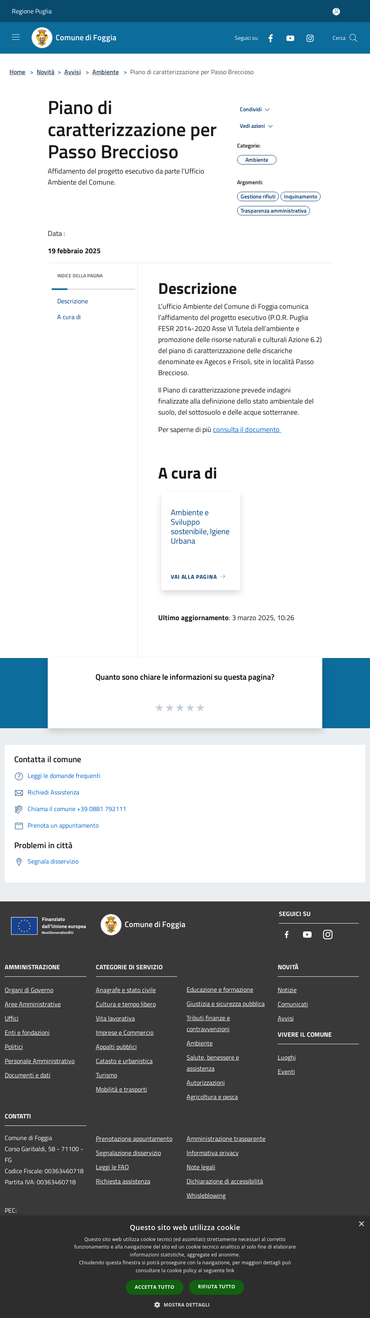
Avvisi (72, 72)
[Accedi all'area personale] (336, 11)
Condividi (256, 109)
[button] (185, 1305)
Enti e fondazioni (27, 1032)
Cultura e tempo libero (126, 1004)
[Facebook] (267, 37)
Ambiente (105, 72)
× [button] (361, 1224)
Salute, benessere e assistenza (213, 1063)
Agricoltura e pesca (212, 1096)
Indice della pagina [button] (80, 275)
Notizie (287, 990)
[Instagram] (307, 37)
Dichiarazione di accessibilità (225, 1181)
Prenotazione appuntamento (134, 1138)
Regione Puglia (32, 11)
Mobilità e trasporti (121, 1089)
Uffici (12, 1018)
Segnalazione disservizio (128, 1152)
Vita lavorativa (115, 1018)
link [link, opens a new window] (230, 1270)
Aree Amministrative (33, 1004)
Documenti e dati (27, 1075)
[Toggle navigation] (16, 37)
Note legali (201, 1167)
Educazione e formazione (220, 989)
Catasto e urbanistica (124, 1061)
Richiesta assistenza (123, 1181)
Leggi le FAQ (112, 1167)
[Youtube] (287, 37)
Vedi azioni (257, 126)
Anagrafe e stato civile (126, 990)
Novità (45, 72)
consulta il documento (247, 429)
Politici (14, 1046)
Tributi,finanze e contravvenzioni (208, 1023)
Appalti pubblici (116, 1046)
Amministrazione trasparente (226, 1138)
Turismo (106, 1075)
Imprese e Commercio (124, 1032)
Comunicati (293, 1004)
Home (17, 72)
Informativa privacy (213, 1152)
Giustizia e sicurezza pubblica (226, 1003)
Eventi (286, 1071)
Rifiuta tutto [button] (216, 1286)
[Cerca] (353, 38)
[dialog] (185, 1267)
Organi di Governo (29, 990)
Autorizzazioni (206, 1082)
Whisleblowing (206, 1195)
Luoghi (287, 1057)
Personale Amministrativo (40, 1061)
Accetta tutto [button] (154, 1287)
